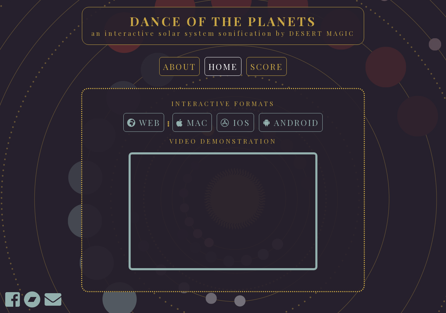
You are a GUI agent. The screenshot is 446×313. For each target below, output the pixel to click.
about (179, 66)
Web (143, 122)
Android (291, 122)
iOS (235, 122)
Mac (192, 122)
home (223, 66)
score (266, 66)
